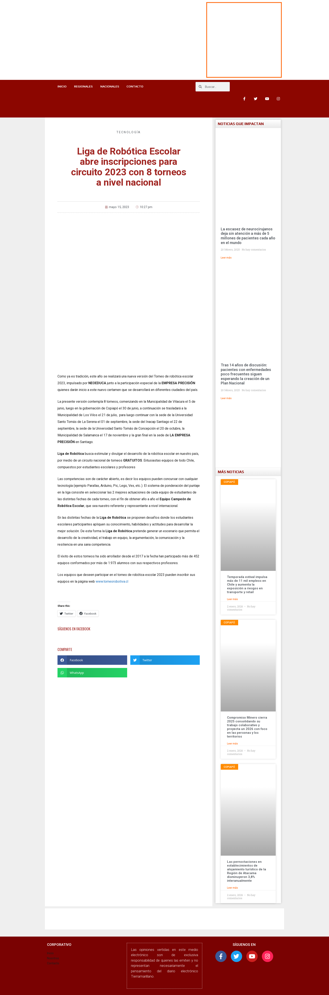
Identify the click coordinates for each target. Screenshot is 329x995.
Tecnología (128, 132)
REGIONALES (83, 86)
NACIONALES (110, 86)
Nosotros (53, 958)
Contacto (53, 963)
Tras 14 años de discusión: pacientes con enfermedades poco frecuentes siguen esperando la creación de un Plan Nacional (246, 374)
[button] (92, 660)
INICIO (60, 86)
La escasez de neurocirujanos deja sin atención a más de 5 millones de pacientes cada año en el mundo (248, 236)
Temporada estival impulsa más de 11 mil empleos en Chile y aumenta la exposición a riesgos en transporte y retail (247, 584)
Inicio (50, 953)
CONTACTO (136, 86)
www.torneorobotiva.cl (112, 581)
